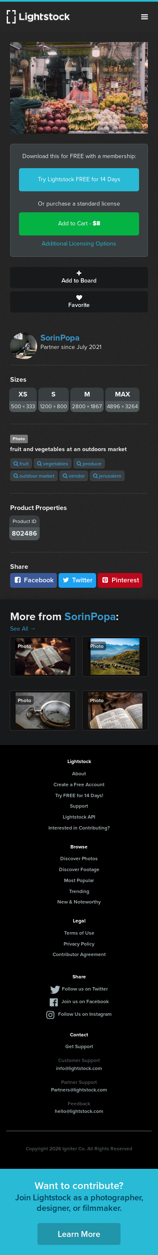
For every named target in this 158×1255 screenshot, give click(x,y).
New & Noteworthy (79, 901)
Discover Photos (79, 858)
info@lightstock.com (79, 1068)
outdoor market (33, 475)
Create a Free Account (79, 784)
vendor (74, 475)
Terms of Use (79, 932)
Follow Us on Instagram (85, 1013)
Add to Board (79, 277)
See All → (23, 628)
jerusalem (107, 475)
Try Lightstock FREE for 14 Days (79, 179)
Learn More (79, 1234)
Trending (79, 891)
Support (79, 805)
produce (89, 463)
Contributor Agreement (79, 954)
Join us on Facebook (85, 1001)
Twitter (77, 580)
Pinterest (120, 580)
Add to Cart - (79, 223)
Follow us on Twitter (85, 988)
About (79, 773)
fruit (21, 463)
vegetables (52, 463)
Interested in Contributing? (79, 827)
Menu (144, 17)
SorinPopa (60, 337)
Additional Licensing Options (79, 243)
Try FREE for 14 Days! (79, 795)
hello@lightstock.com (79, 1111)
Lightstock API (79, 816)
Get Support (79, 1046)
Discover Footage (79, 869)
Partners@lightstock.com (79, 1089)
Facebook (33, 580)
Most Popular (79, 880)
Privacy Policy (79, 943)
